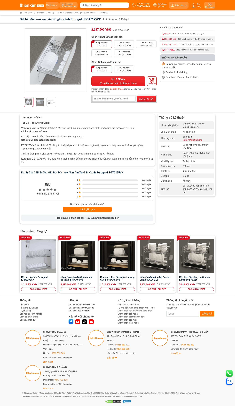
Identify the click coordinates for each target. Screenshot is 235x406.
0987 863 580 (170, 44)
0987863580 (88, 308)
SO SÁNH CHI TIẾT (38, 289)
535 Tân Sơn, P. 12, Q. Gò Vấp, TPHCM (195, 44)
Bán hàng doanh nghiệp (31, 314)
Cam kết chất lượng (29, 317)
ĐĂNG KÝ (207, 313)
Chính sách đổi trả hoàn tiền (131, 317)
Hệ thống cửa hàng (29, 308)
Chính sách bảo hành (128, 314)
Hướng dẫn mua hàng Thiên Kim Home (136, 308)
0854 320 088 (170, 39)
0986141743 (89, 304)
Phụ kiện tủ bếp (44, 13)
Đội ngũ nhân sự (27, 320)
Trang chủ (26, 13)
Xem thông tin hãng (192, 140)
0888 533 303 (170, 33)
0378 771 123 (61, 380)
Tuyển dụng (25, 310)
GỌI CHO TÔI (146, 98)
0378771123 (169, 50)
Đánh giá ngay (87, 209)
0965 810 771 (123, 344)
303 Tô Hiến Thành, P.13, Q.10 (191, 33)
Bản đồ (48, 362)
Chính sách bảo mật (127, 320)
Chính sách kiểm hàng (128, 323)
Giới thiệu (24, 304)
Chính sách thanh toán (128, 304)
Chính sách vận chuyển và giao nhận (135, 310)
